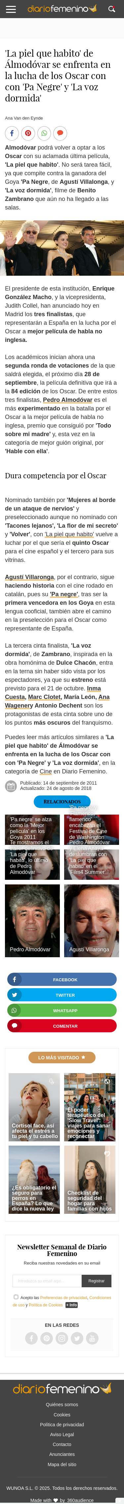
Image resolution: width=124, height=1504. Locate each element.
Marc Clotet (44, 697)
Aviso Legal (62, 1434)
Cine (46, 771)
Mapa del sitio (62, 1464)
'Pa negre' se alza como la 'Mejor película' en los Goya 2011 (31, 828)
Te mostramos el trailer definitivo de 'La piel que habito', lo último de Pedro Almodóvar (31, 857)
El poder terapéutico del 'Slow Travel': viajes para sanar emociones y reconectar (88, 1123)
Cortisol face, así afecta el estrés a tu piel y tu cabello (35, 1131)
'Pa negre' (64, 594)
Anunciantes (62, 1454)
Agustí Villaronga (29, 577)
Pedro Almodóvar (67, 400)
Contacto (62, 1444)
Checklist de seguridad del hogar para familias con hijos (89, 1201)
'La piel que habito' (69, 534)
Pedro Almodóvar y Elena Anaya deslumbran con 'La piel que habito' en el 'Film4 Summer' (89, 857)
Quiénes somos (62, 1404)
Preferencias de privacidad (63, 1297)
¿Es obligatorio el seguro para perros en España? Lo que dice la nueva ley (34, 1198)
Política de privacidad (62, 1424)
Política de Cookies (46, 1305)
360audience (80, 1500)
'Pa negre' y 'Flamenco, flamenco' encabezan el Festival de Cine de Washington (88, 822)
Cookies (62, 1414)
